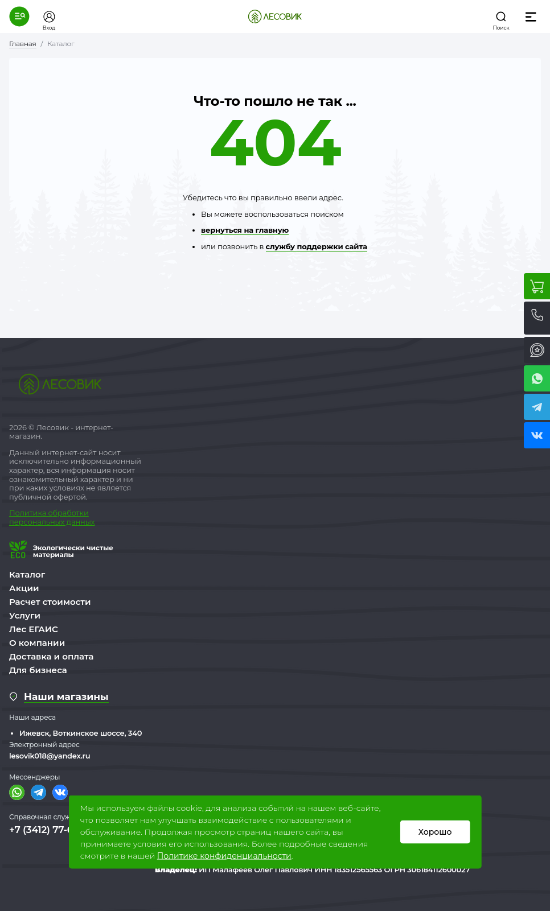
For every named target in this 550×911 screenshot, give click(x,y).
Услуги (24, 615)
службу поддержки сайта (316, 246)
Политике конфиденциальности (224, 856)
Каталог (27, 574)
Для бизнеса (38, 670)
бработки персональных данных (52, 517)
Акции (24, 588)
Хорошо (435, 832)
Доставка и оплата (51, 656)
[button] (19, 16)
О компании (37, 642)
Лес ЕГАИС (33, 629)
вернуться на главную (245, 229)
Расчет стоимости (50, 601)
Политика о (31, 512)
